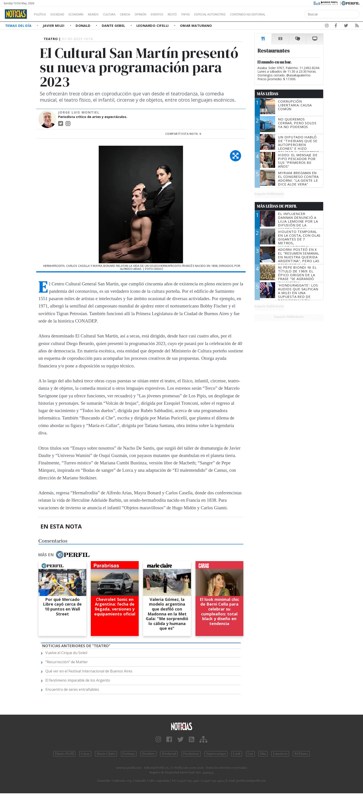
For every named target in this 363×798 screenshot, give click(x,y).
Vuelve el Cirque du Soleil (66, 652)
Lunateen (280, 754)
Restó (195, 14)
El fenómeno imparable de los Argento (77, 680)
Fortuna (129, 754)
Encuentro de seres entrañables (72, 689)
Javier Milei (54, 25)
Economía (84, 14)
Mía (263, 754)
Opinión (158, 14)
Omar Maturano (196, 25)
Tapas (211, 14)
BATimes (301, 754)
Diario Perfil (64, 754)
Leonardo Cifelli (153, 25)
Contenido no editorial (285, 14)
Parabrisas (191, 754)
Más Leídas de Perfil (277, 206)
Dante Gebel (114, 25)
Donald (83, 25)
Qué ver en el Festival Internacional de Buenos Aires (88, 671)
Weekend (169, 754)
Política (41, 14)
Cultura (122, 14)
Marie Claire (106, 754)
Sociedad (62, 14)
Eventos (178, 14)
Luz (250, 754)
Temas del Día (18, 25)
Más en (63, 554)
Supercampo (216, 754)
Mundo (103, 14)
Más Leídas (267, 94)
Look (237, 754)
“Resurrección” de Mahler (66, 661)
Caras (85, 754)
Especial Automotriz (240, 14)
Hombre (148, 754)
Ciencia (140, 14)
